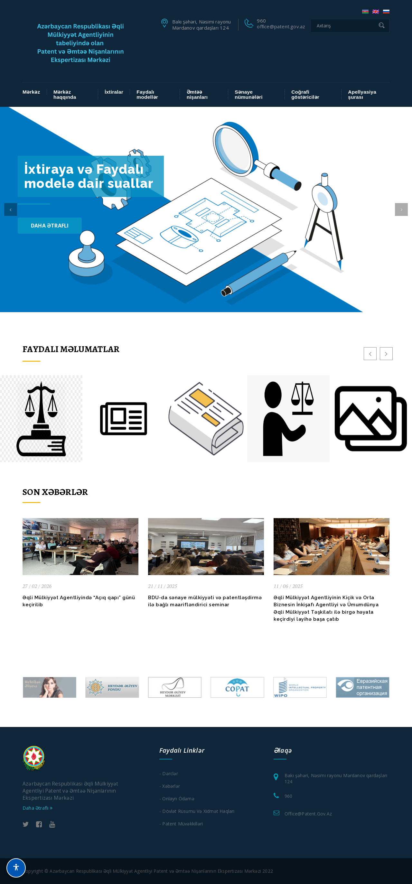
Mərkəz (31, 92)
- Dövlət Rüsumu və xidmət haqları (197, 811)
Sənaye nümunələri (248, 94)
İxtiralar (114, 92)
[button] (10, 209)
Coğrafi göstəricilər (305, 94)
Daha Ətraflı (50, 225)
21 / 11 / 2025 (162, 586)
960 (289, 796)
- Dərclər (168, 773)
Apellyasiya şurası (362, 94)
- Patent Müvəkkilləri (181, 824)
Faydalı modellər (147, 94)
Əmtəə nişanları (197, 94)
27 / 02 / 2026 (37, 586)
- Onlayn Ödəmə (176, 799)
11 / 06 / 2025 (288, 586)
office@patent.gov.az (281, 26)
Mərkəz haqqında (64, 94)
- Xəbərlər (169, 786)
